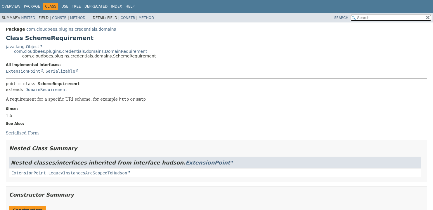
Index (116, 6)
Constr (59, 18)
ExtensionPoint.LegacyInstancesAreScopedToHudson (69, 173)
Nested (28, 18)
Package (32, 6)
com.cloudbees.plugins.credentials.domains (71, 29)
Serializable (60, 71)
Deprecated (96, 6)
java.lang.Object (22, 46)
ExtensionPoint (23, 71)
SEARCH (341, 18)
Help (130, 6)
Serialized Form (22, 133)
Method (78, 18)
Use (64, 6)
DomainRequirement (46, 89)
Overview (11, 6)
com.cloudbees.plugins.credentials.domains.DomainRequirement (80, 51)
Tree (76, 6)
